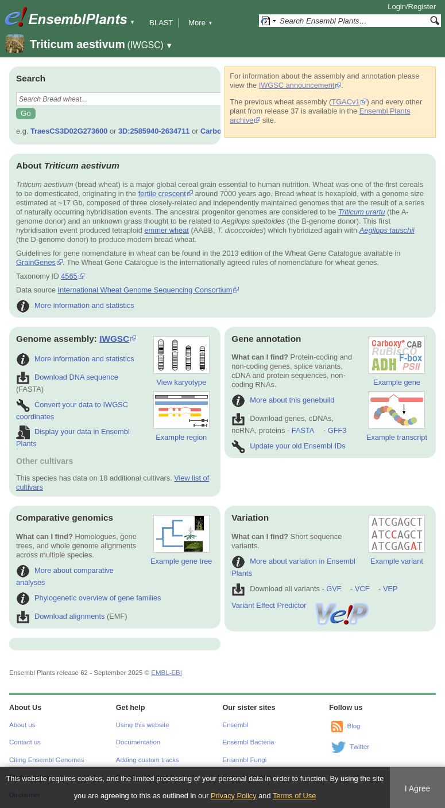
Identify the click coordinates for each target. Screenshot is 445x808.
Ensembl (236, 724)
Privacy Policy (234, 795)
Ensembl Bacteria (248, 742)
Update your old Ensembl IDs (288, 446)
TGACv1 (345, 101)
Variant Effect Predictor (300, 605)
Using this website (142, 724)
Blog (353, 726)
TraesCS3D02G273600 (68, 131)
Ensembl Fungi (245, 759)
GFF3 (336, 430)
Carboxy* (216, 131)
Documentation (138, 742)
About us (22, 724)
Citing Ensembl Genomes (46, 759)
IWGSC (114, 339)
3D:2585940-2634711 (154, 131)
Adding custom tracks (147, 759)
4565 (69, 276)
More (200, 22)
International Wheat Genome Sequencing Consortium (145, 290)
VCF (362, 588)
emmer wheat (166, 230)
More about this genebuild (282, 400)
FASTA (303, 430)
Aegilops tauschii (387, 230)
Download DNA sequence (67, 377)
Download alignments (60, 616)
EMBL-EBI (166, 672)
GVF (333, 588)
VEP (390, 588)
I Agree (418, 788)
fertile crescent (162, 193)
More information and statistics (75, 305)
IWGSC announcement (297, 85)
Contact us (25, 742)
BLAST (161, 22)
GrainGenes (36, 262)
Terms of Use (294, 795)
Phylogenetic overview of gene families (88, 598)
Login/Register (412, 6)
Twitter (359, 746)
